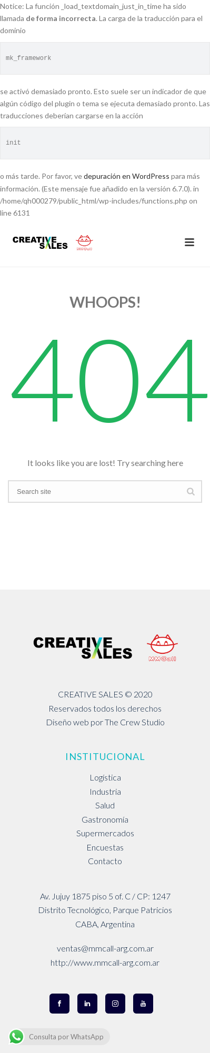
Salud (105, 805)
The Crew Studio (135, 722)
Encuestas (105, 847)
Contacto (105, 861)
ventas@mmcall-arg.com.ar (105, 948)
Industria (105, 791)
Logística (105, 777)
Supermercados (105, 833)
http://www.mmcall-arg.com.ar (105, 962)
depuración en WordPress (126, 175)
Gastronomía (105, 819)
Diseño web (67, 722)
